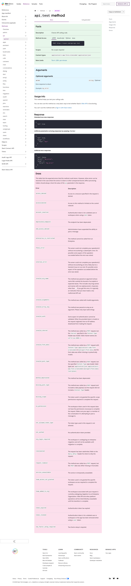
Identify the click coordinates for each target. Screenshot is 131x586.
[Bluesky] (114, 579)
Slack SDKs (46, 558)
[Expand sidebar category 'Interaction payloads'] (26, 23)
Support (42, 578)
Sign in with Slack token (64, 108)
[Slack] (15, 553)
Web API (84, 103)
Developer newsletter (96, 560)
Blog (91, 555)
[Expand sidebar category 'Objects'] (26, 142)
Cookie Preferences (33, 578)
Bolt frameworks (47, 555)
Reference (26, 4)
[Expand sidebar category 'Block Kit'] (26, 16)
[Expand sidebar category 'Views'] (26, 151)
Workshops (61, 555)
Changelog (83, 4)
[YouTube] (117, 579)
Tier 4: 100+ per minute (59, 60)
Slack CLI (45, 553)
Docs (51, 20)
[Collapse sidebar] (14, 541)
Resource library (63, 563)
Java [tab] (73, 38)
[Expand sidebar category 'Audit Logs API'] (26, 157)
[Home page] (35, 10)
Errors (111, 30)
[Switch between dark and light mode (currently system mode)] (99, 4)
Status (14, 578)
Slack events (77, 555)
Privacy (20, 578)
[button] (15, 32)
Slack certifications (63, 558)
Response (112, 27)
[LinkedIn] (110, 579)
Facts (110, 19)
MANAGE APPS (122, 4)
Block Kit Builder (47, 560)
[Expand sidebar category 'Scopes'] (26, 145)
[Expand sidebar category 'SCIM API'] (26, 163)
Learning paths (62, 553)
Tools (41, 4)
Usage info (112, 25)
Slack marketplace (95, 558)
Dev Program (93, 4)
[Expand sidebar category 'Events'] (26, 19)
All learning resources (64, 565)
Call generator (86, 20)
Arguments (112, 22)
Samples (34, 4)
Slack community (79, 553)
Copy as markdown (115, 12)
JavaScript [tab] (60, 38)
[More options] (123, 11)
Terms (25, 578)
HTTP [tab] (54, 38)
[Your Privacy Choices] (62, 579)
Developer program (48, 563)
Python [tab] (68, 38)
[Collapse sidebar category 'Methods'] (26, 26)
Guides (19, 4)
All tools (45, 570)
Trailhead (60, 560)
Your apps (108, 553)
